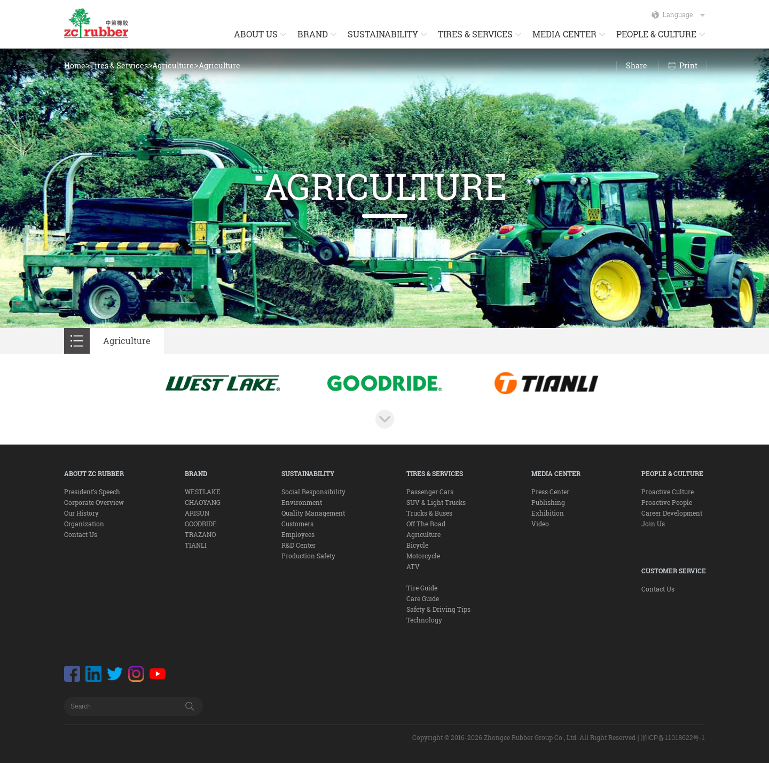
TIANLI (196, 545)
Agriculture (173, 65)
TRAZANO (200, 534)
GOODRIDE (201, 523)
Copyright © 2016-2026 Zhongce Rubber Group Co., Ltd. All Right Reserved (523, 737)
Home (74, 65)
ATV (413, 566)
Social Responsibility (313, 491)
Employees (298, 534)
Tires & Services (119, 65)
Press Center (550, 491)
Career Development (671, 513)
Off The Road (425, 523)
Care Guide (422, 598)
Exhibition (547, 513)
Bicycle (417, 545)
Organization (84, 523)
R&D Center (298, 545)
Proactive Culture (667, 491)
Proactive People (666, 502)
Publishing (548, 502)
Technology (424, 620)
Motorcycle (423, 555)
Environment (301, 502)
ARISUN (197, 513)
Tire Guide (421, 587)
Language (684, 14)
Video (540, 523)
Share (636, 65)
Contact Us (80, 534)
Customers (297, 523)
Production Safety (308, 555)
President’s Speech (92, 491)
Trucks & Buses (429, 513)
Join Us (653, 523)
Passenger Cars (429, 491)
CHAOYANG (203, 502)
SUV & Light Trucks (436, 502)
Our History (81, 513)
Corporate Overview (94, 502)
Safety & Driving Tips (438, 609)
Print (688, 65)
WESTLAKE (203, 491)
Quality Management (313, 513)
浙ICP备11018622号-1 (673, 738)
